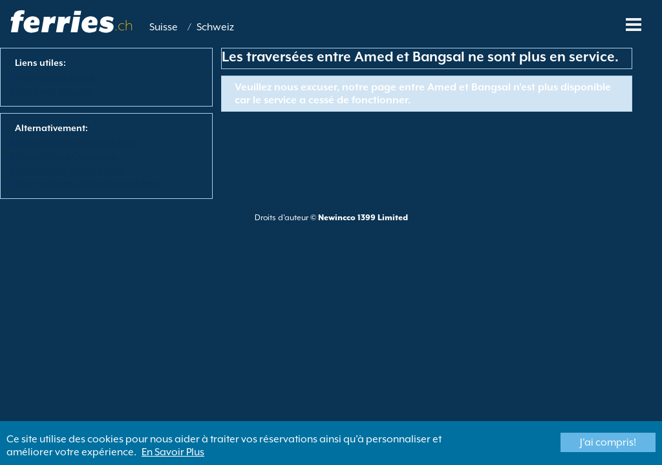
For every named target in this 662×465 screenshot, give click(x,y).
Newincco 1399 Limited (363, 217)
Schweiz (215, 27)
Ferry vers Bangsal (54, 91)
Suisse (163, 27)
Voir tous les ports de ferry (70, 170)
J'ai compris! (608, 442)
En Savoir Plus (173, 452)
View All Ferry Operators (66, 156)
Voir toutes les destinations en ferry (88, 183)
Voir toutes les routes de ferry (76, 143)
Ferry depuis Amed (55, 77)
